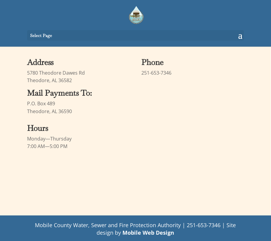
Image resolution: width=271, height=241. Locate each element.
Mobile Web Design (148, 232)
